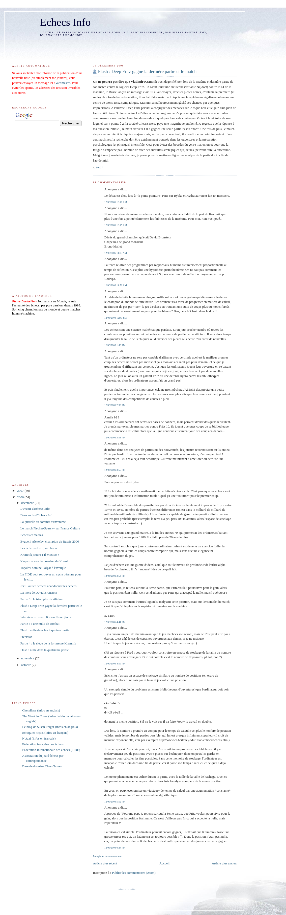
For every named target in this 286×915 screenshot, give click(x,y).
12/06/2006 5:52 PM (114, 801)
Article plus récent (105, 863)
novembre (28, 658)
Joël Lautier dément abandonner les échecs (48, 586)
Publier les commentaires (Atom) (134, 873)
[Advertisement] (122, 46)
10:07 (99, 167)
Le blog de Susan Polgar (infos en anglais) (50, 727)
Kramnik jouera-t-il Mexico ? (39, 554)
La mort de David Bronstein (38, 592)
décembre (28, 503)
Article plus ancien (224, 863)
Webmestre (62, 83)
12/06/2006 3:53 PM (114, 437)
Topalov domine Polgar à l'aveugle (43, 568)
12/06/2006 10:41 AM (115, 202)
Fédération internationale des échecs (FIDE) (51, 750)
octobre (26, 665)
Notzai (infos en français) (38, 738)
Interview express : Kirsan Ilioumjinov (45, 617)
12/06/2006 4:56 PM (114, 663)
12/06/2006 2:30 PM (114, 405)
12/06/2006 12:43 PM (115, 317)
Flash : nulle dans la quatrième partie (44, 650)
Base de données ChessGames (42, 766)
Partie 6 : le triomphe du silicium (41, 599)
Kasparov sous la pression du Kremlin (45, 561)
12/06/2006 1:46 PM (114, 345)
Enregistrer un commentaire (107, 856)
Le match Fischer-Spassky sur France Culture (50, 528)
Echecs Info (65, 22)
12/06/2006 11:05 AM (115, 253)
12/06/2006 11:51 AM (115, 285)
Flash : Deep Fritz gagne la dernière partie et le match (147, 71)
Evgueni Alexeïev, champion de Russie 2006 (49, 541)
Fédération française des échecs (43, 744)
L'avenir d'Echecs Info (35, 508)
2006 (20, 497)
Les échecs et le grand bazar (38, 548)
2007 (20, 491)
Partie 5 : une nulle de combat (39, 624)
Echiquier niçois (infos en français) (45, 732)
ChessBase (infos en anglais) (41, 710)
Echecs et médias (31, 535)
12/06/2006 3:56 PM (114, 575)
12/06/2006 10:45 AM (115, 225)
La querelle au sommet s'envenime (43, 522)
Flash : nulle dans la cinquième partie (44, 630)
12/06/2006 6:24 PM (114, 847)
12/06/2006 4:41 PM (114, 622)
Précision (26, 637)
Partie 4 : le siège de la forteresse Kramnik (48, 643)
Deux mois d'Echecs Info (36, 515)
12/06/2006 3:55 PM (114, 469)
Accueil (164, 863)
